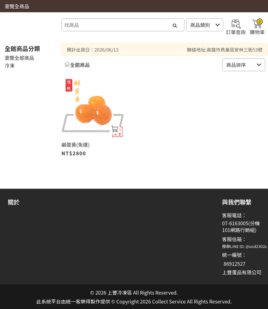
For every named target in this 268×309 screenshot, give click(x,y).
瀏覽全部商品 (19, 57)
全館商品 (80, 64)
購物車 (257, 26)
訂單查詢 (236, 26)
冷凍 (9, 65)
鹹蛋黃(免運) (75, 144)
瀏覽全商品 (17, 6)
